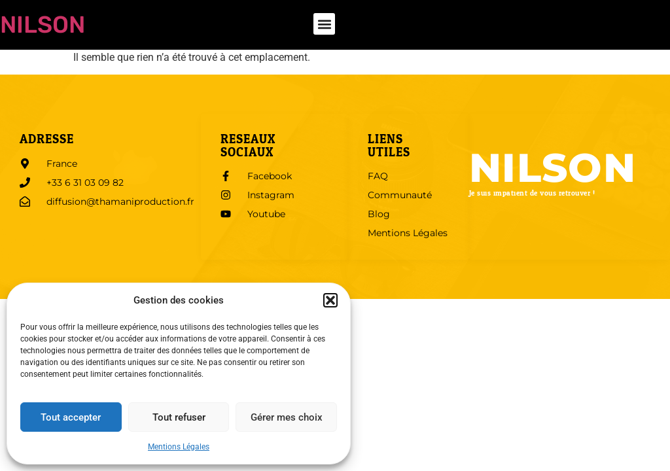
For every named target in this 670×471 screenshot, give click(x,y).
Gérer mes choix (287, 417)
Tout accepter (71, 417)
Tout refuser (178, 417)
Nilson (42, 24)
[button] (330, 300)
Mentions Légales (178, 446)
